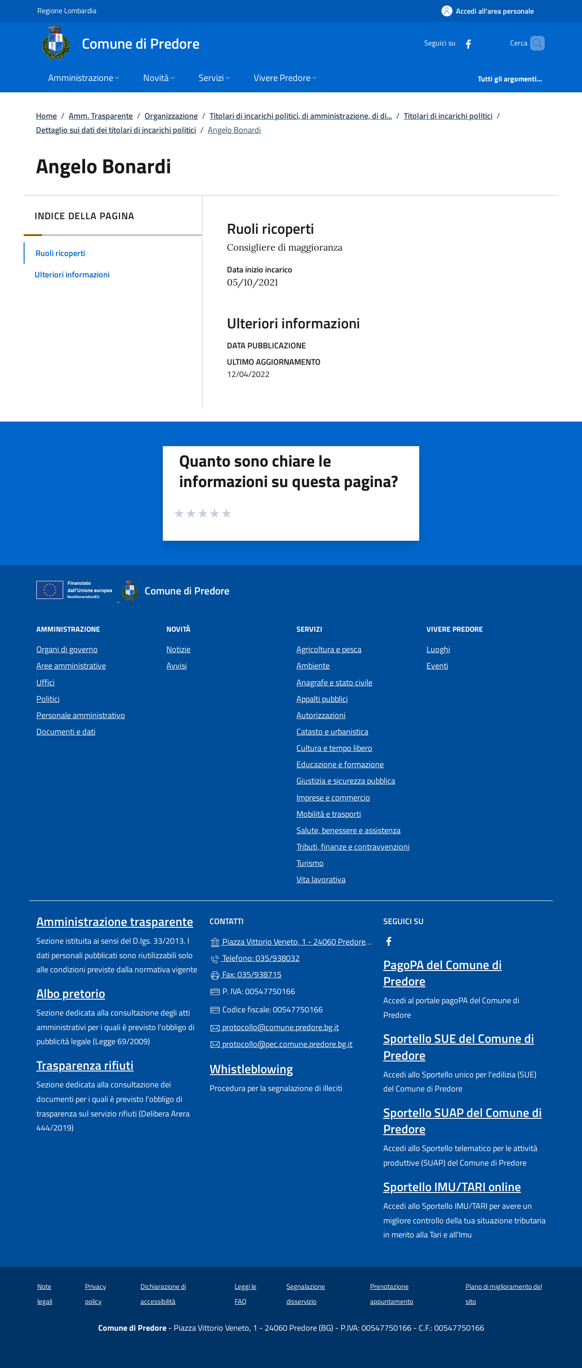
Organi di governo (67, 649)
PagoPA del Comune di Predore (442, 973)
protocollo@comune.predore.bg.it (274, 1027)
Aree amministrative (71, 665)
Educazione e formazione (340, 764)
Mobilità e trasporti (328, 814)
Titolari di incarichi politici (448, 116)
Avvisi (176, 665)
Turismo (310, 863)
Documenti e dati (65, 731)
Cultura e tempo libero (334, 748)
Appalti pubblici (322, 699)
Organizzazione (171, 116)
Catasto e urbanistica (332, 731)
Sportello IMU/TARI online (452, 1186)
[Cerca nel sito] (534, 43)
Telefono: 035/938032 (255, 958)
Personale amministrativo (80, 715)
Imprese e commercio (333, 797)
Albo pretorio (70, 993)
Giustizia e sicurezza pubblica (345, 781)
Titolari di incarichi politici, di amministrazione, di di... (301, 116)
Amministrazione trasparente (114, 921)
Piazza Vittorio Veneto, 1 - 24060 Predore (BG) (291, 941)
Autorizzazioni (321, 715)
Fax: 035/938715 (245, 974)
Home (46, 116)
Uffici (45, 682)
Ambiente (313, 665)
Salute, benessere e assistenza (348, 830)
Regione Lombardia (66, 10)
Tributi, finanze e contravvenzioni (353, 846)
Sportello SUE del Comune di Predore (458, 1046)
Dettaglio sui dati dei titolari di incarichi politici (116, 130)
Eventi (437, 665)
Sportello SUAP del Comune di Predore (462, 1120)
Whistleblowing (251, 1068)
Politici (48, 699)
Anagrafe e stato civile (334, 682)
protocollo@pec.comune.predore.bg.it (281, 1044)
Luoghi (438, 649)
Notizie (178, 649)
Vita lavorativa (321, 879)
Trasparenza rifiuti (85, 1065)
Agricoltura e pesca (328, 649)
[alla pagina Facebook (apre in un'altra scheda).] (453, 43)
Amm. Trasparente (101, 116)
